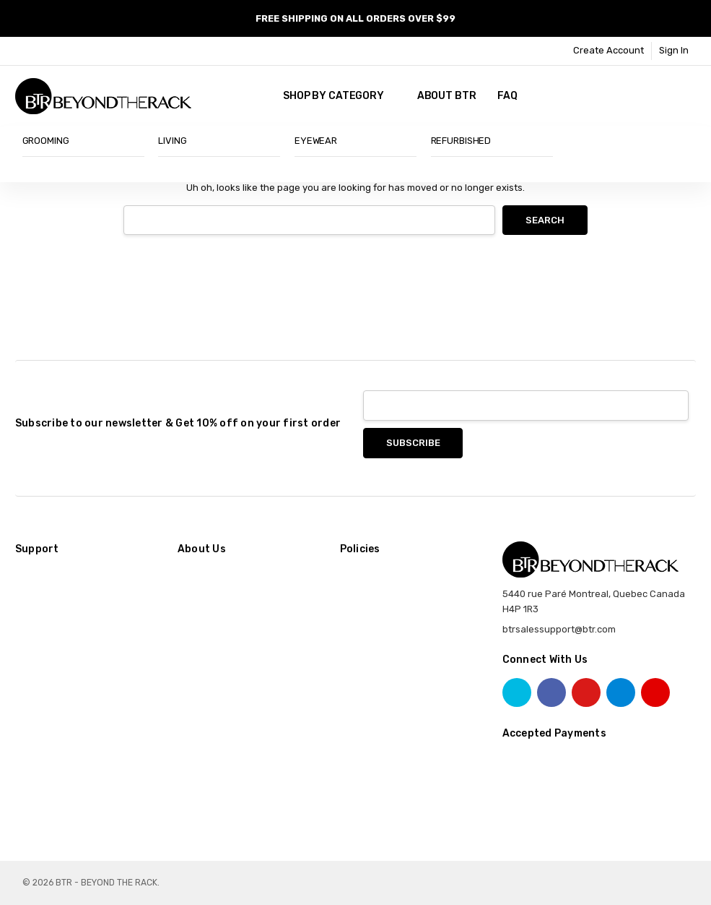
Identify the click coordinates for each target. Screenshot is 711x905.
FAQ (507, 96)
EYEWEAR (316, 140)
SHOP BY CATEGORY (339, 96)
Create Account (608, 50)
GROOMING (45, 140)
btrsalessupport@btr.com (559, 629)
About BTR (446, 96)
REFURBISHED (461, 140)
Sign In (674, 50)
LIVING (172, 140)
